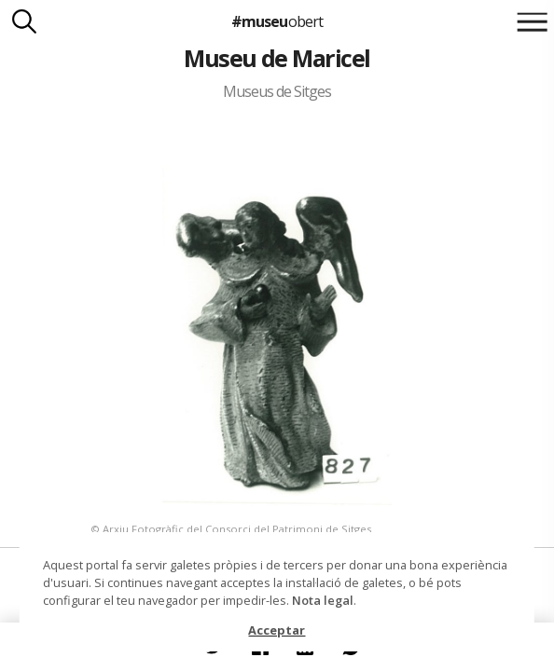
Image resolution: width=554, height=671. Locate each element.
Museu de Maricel (277, 58)
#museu (276, 21)
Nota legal (322, 600)
